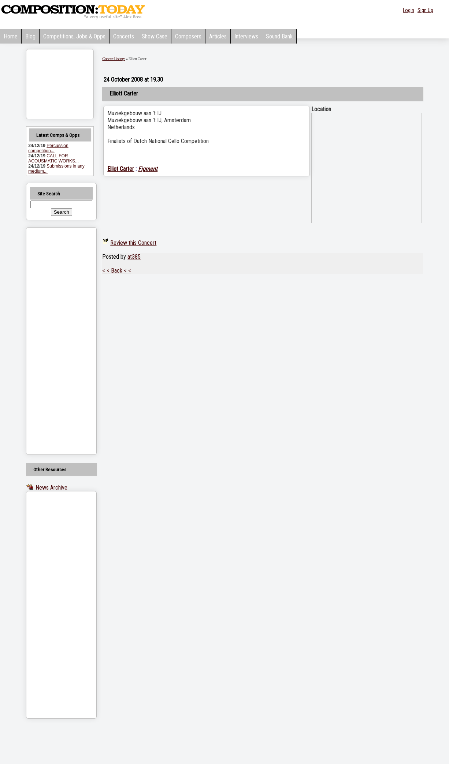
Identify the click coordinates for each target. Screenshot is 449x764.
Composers (188, 36)
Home (11, 36)
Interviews (246, 36)
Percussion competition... (48, 148)
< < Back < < (116, 270)
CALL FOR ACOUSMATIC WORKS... (53, 158)
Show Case (154, 36)
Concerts (123, 36)
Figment (147, 168)
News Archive (51, 487)
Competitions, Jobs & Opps (74, 36)
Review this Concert (133, 242)
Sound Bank (279, 36)
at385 (134, 256)
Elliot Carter (120, 168)
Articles (218, 36)
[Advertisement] (52, 341)
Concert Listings (113, 58)
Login (408, 10)
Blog (30, 36)
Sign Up (425, 10)
